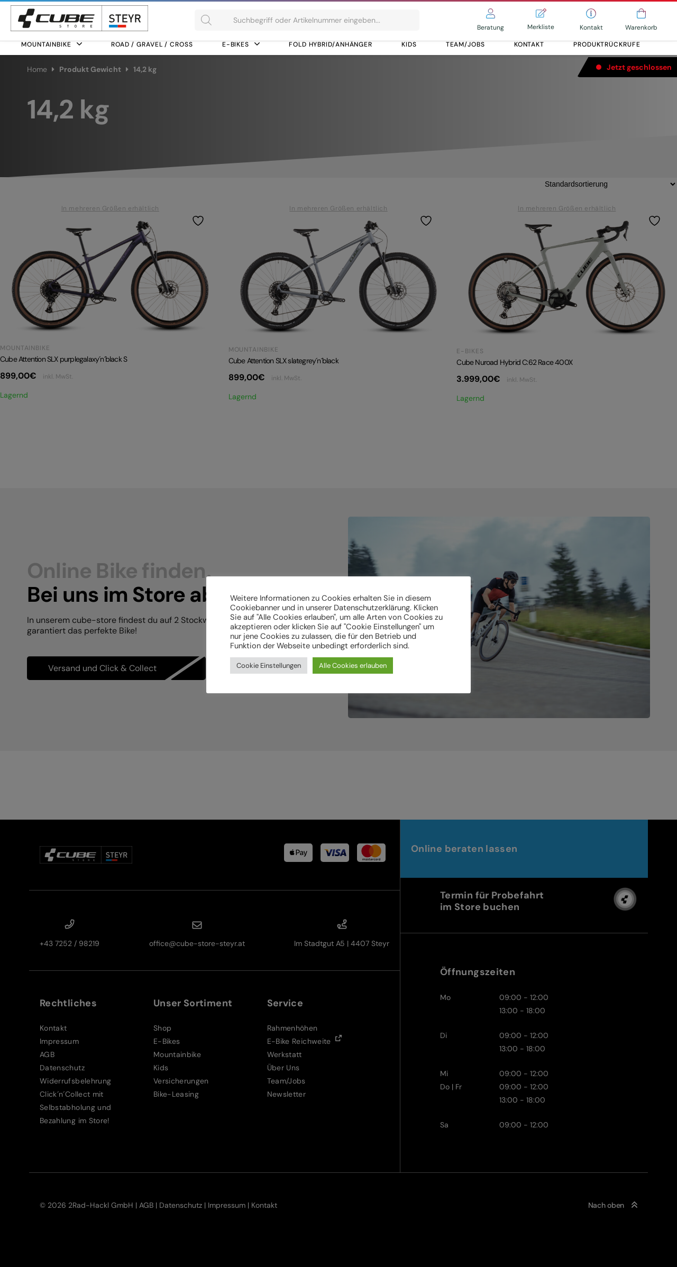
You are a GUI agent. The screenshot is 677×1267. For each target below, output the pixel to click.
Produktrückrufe (607, 44)
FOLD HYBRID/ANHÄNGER (330, 44)
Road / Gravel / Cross (152, 44)
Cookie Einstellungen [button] (268, 665)
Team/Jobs (465, 44)
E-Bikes (241, 44)
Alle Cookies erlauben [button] (353, 665)
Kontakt (529, 44)
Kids (409, 44)
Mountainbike (51, 44)
